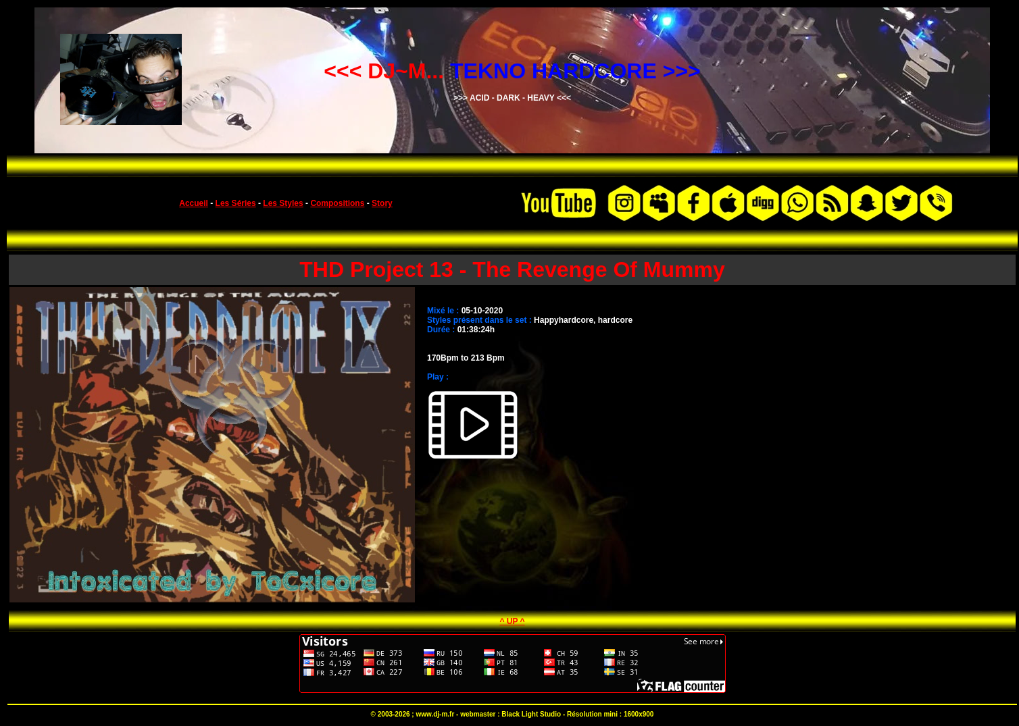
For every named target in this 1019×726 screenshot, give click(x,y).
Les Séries (236, 203)
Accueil (193, 203)
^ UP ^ (511, 621)
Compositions (337, 203)
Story (382, 203)
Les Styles (283, 203)
